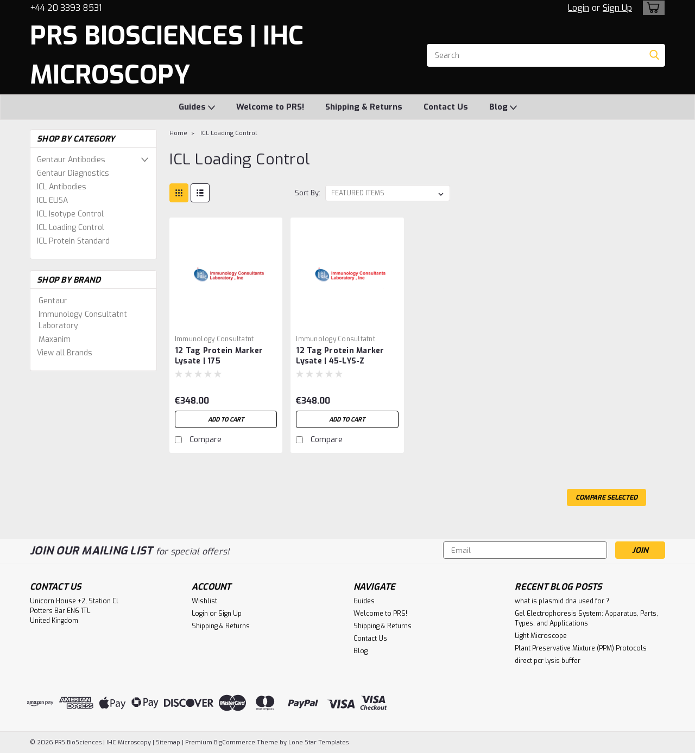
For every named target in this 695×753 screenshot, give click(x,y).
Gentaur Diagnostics (73, 173)
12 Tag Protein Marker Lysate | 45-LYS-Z (340, 356)
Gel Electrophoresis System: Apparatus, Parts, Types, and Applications (586, 618)
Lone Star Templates (318, 742)
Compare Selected (606, 497)
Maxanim (55, 339)
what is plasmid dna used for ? (562, 601)
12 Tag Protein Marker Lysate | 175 (219, 356)
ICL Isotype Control (70, 214)
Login (578, 8)
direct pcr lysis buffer (547, 660)
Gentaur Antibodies (71, 160)
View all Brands (64, 353)
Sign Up (617, 8)
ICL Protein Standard (73, 241)
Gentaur (53, 301)
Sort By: (307, 192)
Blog (503, 107)
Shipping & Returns (363, 106)
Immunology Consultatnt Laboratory (83, 320)
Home (178, 133)
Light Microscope (541, 635)
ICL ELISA (52, 200)
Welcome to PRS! (270, 106)
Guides (197, 107)
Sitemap (168, 742)
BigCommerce (234, 742)
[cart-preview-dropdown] (651, 8)
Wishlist (204, 601)
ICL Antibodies (61, 187)
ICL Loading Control (70, 227)
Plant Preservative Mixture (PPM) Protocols (581, 648)
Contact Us (446, 106)
